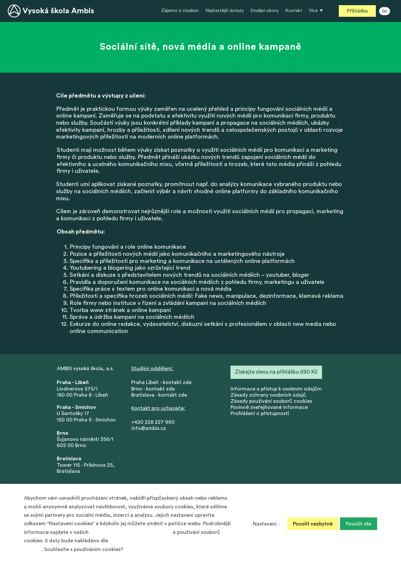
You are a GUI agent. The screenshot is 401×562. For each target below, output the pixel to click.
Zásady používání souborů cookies (271, 401)
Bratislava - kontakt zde (159, 395)
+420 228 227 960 (153, 422)
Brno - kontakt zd (151, 389)
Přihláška (357, 11)
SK (384, 11)
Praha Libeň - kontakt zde (162, 383)
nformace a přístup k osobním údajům (277, 389)
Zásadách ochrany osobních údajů (130, 532)
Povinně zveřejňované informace (269, 407)
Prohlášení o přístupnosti (259, 414)
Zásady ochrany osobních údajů (268, 395)
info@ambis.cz (148, 429)
